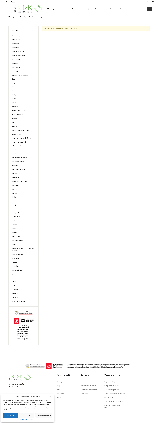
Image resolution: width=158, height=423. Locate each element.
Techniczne (15, 289)
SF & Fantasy (16, 258)
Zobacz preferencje (43, 415)
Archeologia (16, 40)
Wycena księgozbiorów (112, 390)
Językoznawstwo (17, 114)
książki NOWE (16, 134)
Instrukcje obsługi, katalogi (20, 110)
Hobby (14, 95)
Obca (13, 201)
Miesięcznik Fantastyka (19, 181)
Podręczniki (15, 213)
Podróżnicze (16, 217)
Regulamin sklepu (110, 382)
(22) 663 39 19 (13, 2)
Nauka (14, 197)
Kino (13, 122)
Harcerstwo (15, 87)
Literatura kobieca (18, 154)
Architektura (16, 43)
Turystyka (15, 293)
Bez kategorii (16, 59)
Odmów (27, 415)
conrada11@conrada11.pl (16, 384)
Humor (14, 102)
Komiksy (14, 126)
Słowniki (14, 262)
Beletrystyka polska (18, 55)
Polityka (14, 224)
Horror (14, 99)
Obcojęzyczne (16, 205)
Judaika (14, 118)
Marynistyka (16, 173)
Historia (14, 91)
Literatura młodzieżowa (19, 158)
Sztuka (14, 282)
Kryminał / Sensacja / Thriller (21, 130)
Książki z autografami (19, 142)
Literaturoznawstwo (18, 161)
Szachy (14, 278)
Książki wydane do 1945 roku (21, 138)
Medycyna (15, 177)
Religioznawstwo (17, 240)
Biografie (15, 63)
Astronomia (15, 47)
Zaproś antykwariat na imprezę (114, 393)
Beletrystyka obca (18, 51)
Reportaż (15, 244)
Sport (13, 274)
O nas (74, 9)
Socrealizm (15, 266)
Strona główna (52, 9)
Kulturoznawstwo (17, 146)
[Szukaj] (149, 9)
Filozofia (14, 79)
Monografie (15, 185)
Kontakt (98, 9)
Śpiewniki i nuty (17, 270)
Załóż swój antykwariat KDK (113, 401)
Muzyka (14, 193)
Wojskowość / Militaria (19, 301)
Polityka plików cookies (27, 419)
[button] (51, 397)
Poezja (14, 220)
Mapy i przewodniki (18, 169)
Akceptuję (10, 415)
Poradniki (15, 232)
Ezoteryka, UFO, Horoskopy (21, 75)
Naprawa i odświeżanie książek (112, 406)
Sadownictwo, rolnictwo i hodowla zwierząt (23, 249)
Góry (13, 83)
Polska (14, 228)
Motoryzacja (16, 189)
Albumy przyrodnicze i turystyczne (23, 36)
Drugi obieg (15, 71)
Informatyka (15, 106)
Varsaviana (15, 297)
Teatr (13, 286)
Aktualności (85, 9)
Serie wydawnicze (18, 254)
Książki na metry (109, 397)
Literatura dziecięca (18, 150)
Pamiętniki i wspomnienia (20, 209)
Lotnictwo (15, 165)
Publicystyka (16, 236)
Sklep (65, 9)
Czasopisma (16, 67)
